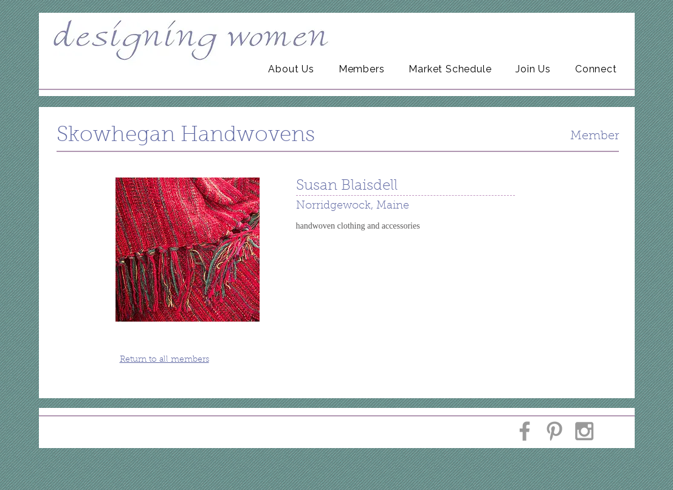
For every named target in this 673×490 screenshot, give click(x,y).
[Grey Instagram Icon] (584, 431)
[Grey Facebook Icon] (524, 431)
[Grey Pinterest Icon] (554, 431)
